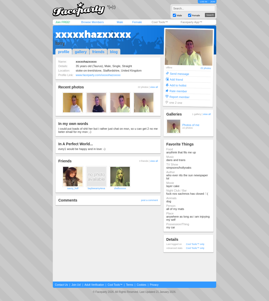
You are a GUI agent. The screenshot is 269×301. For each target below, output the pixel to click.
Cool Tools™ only (195, 244)
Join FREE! (62, 22)
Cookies (141, 284)
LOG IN (203, 2)
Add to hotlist (178, 85)
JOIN (212, 2)
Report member (179, 96)
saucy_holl (73, 188)
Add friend (176, 79)
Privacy (154, 284)
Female (137, 22)
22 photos (205, 68)
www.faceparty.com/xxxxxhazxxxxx (98, 75)
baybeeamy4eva (96, 188)
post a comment (149, 200)
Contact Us (61, 284)
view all (154, 87)
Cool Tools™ (160, 22)
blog (114, 52)
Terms (129, 284)
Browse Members (92, 22)
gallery (81, 52)
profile (63, 52)
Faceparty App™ (191, 22)
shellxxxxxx (120, 188)
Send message (179, 73)
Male (120, 22)
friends (98, 52)
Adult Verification (94, 284)
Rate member (178, 91)
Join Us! (76, 284)
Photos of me (190, 125)
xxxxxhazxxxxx (93, 34)
